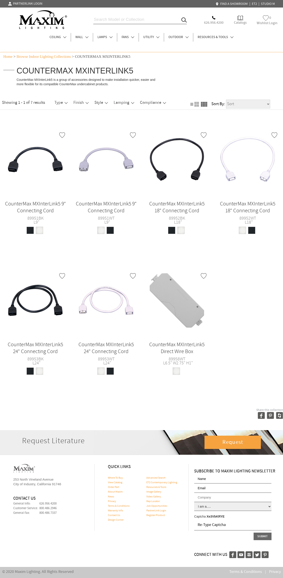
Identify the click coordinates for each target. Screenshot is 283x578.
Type (61, 102)
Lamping (124, 102)
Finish (81, 102)
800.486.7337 (48, 513)
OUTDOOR (178, 37)
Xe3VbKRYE (215, 516)
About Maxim (115, 492)
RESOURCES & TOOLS (215, 37)
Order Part (113, 487)
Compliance (153, 102)
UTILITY (151, 37)
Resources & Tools (156, 487)
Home (8, 56)
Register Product (155, 515)
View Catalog (115, 482)
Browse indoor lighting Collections (44, 56)
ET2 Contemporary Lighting (161, 482)
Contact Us (114, 515)
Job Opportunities (156, 506)
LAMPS (105, 37)
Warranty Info (115, 510)
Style (101, 102)
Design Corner (116, 520)
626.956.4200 (48, 503)
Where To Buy (115, 478)
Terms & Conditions (119, 506)
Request (232, 442)
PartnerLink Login (156, 510)
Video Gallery (153, 497)
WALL (81, 37)
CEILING (58, 37)
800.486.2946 (48, 508)
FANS (128, 37)
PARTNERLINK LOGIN (25, 4)
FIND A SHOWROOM (232, 4)
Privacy (112, 501)
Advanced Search (156, 478)
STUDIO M (268, 4)
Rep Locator (153, 501)
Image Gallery (153, 492)
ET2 (254, 4)
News (111, 497)
